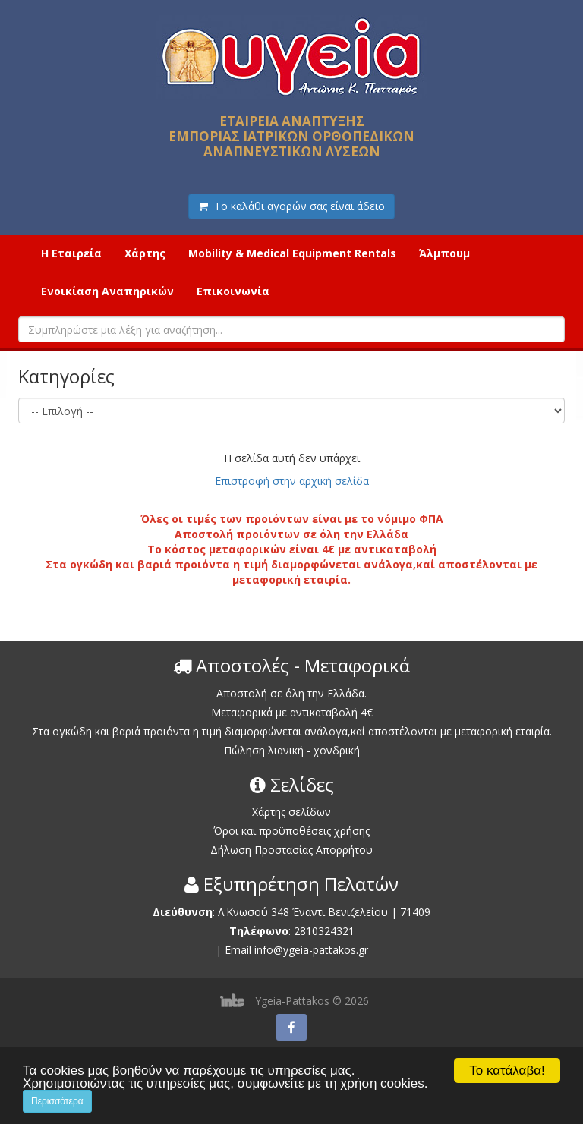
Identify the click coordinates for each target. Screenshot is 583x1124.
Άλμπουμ (444, 253)
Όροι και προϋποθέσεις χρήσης (291, 830)
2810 (306, 931)
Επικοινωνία (233, 291)
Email (238, 950)
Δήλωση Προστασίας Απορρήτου (291, 849)
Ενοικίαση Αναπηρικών (107, 291)
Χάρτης (144, 253)
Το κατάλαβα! (507, 1070)
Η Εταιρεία (71, 253)
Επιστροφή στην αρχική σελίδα (292, 481)
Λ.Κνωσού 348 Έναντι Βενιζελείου (304, 912)
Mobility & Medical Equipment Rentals (292, 253)
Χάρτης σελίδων (291, 811)
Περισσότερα (57, 1101)
